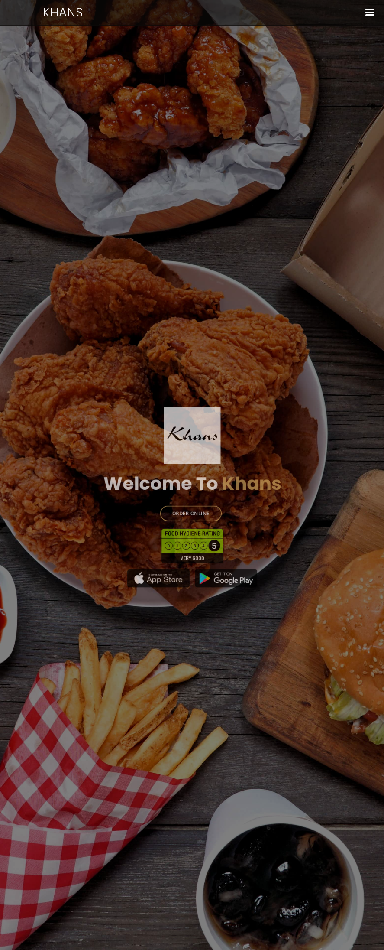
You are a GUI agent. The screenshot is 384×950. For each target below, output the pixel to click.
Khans (63, 12)
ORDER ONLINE (190, 509)
